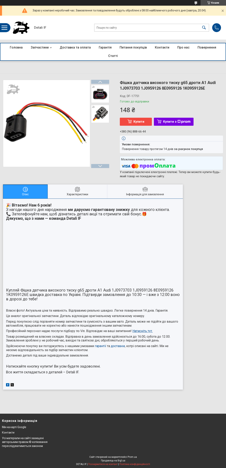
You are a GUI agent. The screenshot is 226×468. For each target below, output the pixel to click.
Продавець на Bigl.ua (113, 460)
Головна (16, 47)
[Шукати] (204, 27)
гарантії (100, 346)
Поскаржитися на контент (103, 464)
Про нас (183, 47)
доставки (118, 346)
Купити (138, 122)
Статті (113, 56)
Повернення (207, 47)
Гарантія (105, 47)
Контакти (162, 47)
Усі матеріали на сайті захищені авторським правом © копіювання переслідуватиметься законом (24, 442)
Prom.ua (132, 457)
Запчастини (40, 47)
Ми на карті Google (14, 427)
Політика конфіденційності (134, 464)
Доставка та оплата (75, 47)
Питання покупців (133, 47)
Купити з (177, 122)
